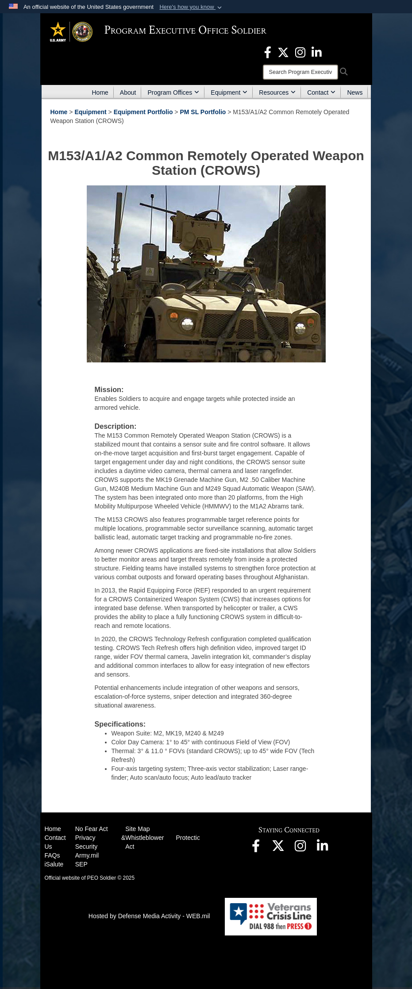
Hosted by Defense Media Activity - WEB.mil (149, 916)
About (128, 92)
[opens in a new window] (267, 51)
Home (100, 92)
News (354, 92)
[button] (191, 7)
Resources (277, 92)
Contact (321, 92)
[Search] (300, 72)
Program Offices (173, 92)
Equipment (229, 92)
